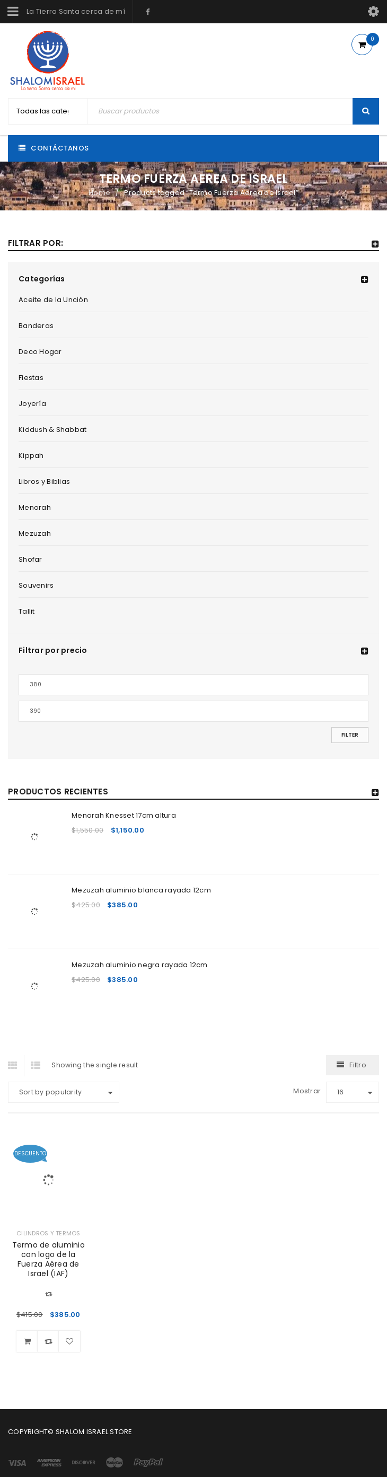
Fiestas (31, 378)
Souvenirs (36, 585)
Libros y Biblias (44, 481)
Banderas (36, 326)
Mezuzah (35, 533)
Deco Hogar (40, 352)
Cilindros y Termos (48, 1233)
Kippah (31, 455)
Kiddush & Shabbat (52, 429)
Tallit (27, 611)
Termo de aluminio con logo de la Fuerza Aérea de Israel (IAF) (48, 1259)
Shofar (30, 559)
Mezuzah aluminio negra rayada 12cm (140, 965)
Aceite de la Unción (53, 300)
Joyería (32, 404)
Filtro (357, 1065)
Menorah (35, 507)
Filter (349, 735)
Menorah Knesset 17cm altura (124, 815)
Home (99, 193)
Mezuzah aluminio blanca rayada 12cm (141, 890)
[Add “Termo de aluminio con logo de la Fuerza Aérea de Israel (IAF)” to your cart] (27, 1341)
